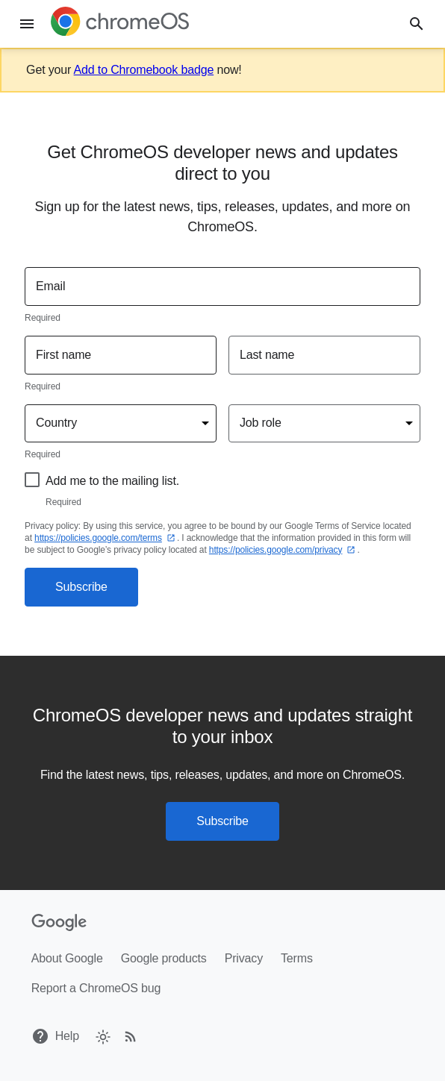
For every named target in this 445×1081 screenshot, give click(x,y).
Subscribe (81, 586)
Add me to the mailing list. (112, 480)
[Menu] (27, 24)
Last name (267, 354)
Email (50, 286)
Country (56, 422)
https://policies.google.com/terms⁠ (105, 538)
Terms (297, 958)
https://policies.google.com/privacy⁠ (283, 550)
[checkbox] (102, 1036)
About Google (67, 958)
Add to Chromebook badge (144, 69)
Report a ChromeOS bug (96, 988)
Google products (164, 958)
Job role (260, 422)
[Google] (59, 923)
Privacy (244, 958)
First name (63, 354)
